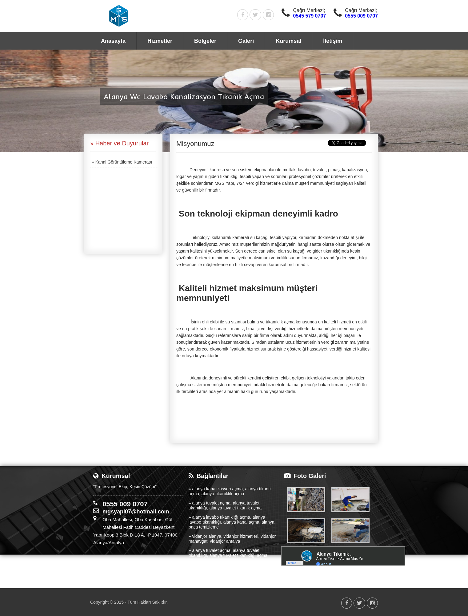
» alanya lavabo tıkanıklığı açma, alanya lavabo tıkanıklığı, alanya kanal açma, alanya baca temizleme (231, 522)
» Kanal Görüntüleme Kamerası (122, 162)
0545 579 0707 (309, 15)
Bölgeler (205, 41)
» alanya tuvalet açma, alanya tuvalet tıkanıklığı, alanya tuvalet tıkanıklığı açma (228, 553)
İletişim (332, 41)
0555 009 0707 (361, 15)
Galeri (246, 41)
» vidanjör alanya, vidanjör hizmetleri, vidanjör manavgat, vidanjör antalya (232, 539)
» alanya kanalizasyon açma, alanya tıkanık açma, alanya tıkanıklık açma (230, 491)
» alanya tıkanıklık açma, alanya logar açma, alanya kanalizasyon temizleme (231, 567)
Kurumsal (288, 41)
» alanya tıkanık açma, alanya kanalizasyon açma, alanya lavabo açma (230, 581)
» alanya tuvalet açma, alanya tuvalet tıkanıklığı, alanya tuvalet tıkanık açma (225, 505)
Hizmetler (159, 41)
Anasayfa (113, 41)
